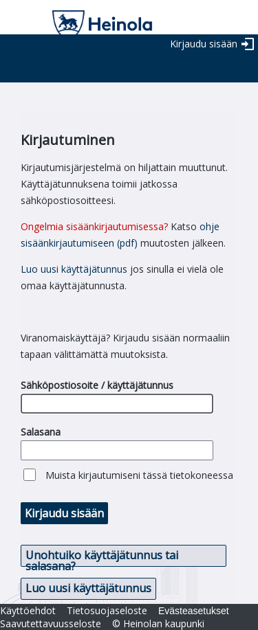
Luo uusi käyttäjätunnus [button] (88, 588)
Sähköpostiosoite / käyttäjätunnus (97, 385)
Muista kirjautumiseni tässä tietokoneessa (139, 475)
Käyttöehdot (28, 610)
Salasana (41, 431)
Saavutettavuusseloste (50, 623)
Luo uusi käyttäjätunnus (74, 268)
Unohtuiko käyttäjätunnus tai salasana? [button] (101, 557)
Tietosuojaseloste (107, 610)
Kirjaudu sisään (203, 43)
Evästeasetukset (193, 610)
